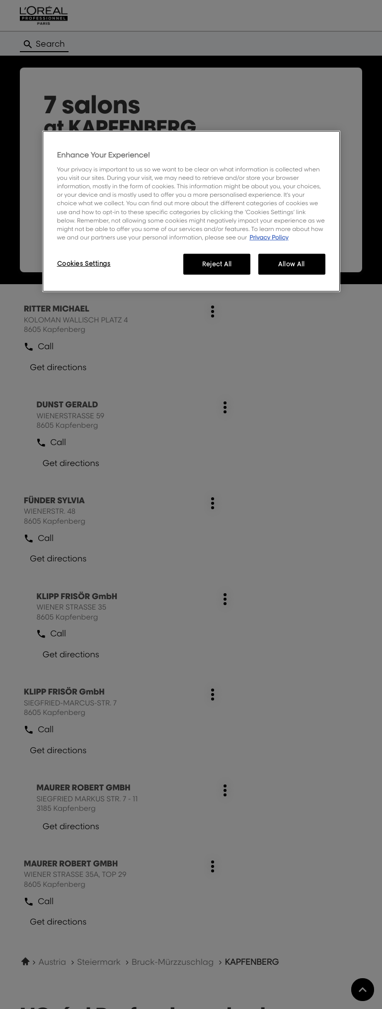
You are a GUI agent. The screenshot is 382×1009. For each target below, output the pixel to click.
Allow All (291, 264)
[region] (191, 211)
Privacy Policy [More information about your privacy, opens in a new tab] (269, 236)
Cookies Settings (84, 263)
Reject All (217, 264)
